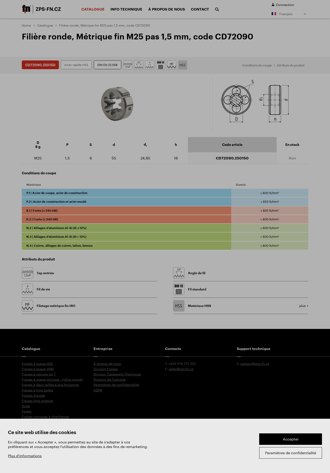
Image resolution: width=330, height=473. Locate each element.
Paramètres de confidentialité (290, 453)
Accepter (291, 439)
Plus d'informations (25, 456)
